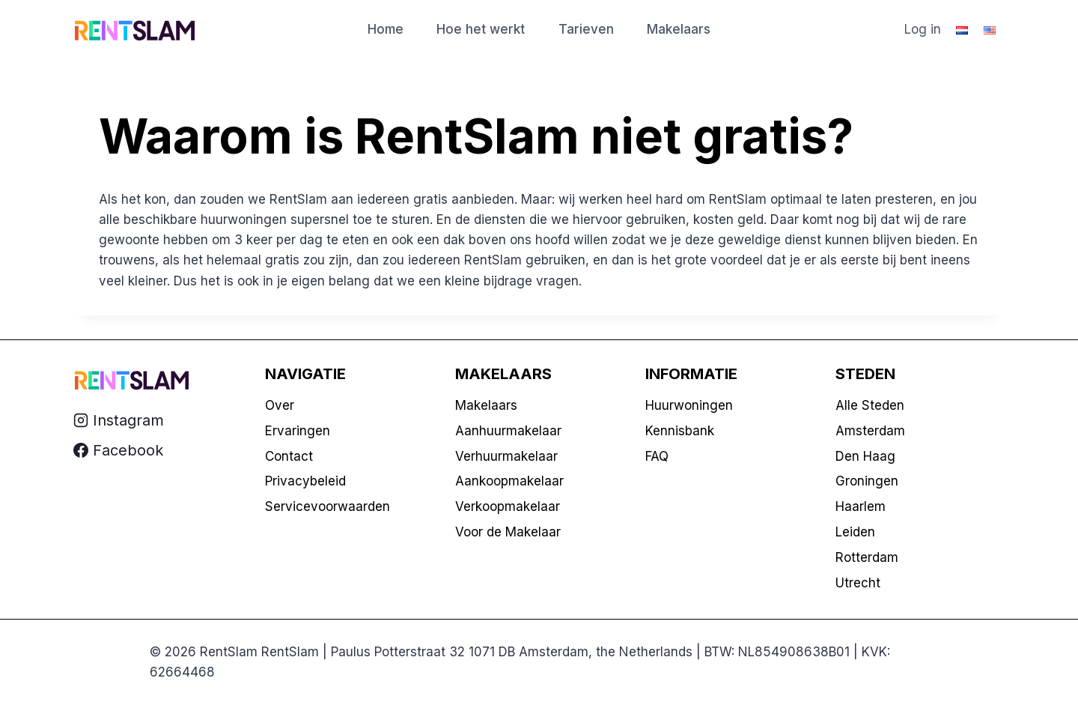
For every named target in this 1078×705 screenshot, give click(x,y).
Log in (922, 29)
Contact (289, 456)
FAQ (657, 456)
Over (279, 405)
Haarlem (860, 506)
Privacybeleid (305, 480)
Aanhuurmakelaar (508, 430)
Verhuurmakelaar (506, 456)
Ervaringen (297, 430)
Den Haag (865, 456)
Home (386, 29)
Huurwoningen (689, 405)
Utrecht (857, 582)
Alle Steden (869, 405)
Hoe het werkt (480, 29)
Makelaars (678, 29)
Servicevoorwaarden (327, 506)
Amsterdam (870, 430)
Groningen (866, 480)
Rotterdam (866, 557)
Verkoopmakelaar (507, 506)
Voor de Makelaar (508, 531)
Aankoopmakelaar (509, 480)
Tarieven (586, 29)
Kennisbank (679, 430)
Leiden (855, 531)
